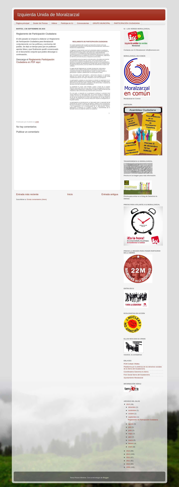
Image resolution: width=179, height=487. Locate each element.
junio (130, 430)
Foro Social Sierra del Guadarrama (137, 375)
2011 (128, 461)
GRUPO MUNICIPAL (101, 23)
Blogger (106, 478)
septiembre (132, 417)
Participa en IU (67, 23)
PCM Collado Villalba (131, 364)
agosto (131, 424)
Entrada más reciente (27, 194)
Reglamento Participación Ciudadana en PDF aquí (35, 60)
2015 (128, 404)
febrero (131, 443)
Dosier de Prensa (40, 23)
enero (130, 447)
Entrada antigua (110, 194)
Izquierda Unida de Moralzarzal (48, 14)
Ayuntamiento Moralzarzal (133, 378)
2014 (128, 451)
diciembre (132, 407)
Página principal (22, 23)
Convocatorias (83, 23)
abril (130, 437)
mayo (130, 434)
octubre (131, 414)
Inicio (70, 194)
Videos (54, 23)
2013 (128, 454)
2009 (128, 467)
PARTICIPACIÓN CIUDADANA (127, 23)
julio (130, 427)
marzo (130, 440)
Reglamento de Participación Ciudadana (143, 420)
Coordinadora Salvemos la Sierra (136, 372)
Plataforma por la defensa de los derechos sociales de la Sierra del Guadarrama (143, 368)
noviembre (132, 410)
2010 (128, 464)
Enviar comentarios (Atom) (37, 199)
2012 (128, 457)
